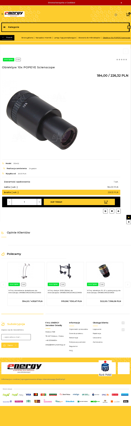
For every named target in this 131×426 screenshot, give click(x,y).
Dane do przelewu (76, 333)
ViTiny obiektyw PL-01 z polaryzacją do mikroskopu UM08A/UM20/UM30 (104, 292)
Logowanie (97, 329)
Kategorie (11, 27)
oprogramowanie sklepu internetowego (38, 379)
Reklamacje (73, 338)
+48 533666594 (51, 340)
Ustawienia (97, 338)
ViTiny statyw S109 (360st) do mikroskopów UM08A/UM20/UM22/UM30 (65, 292)
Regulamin (73, 346)
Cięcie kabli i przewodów (78, 329)
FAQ (71, 350)
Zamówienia (97, 342)
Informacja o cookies (10, 379)
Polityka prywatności (77, 342)
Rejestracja (97, 333)
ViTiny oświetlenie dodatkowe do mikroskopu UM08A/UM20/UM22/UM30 (24, 292)
